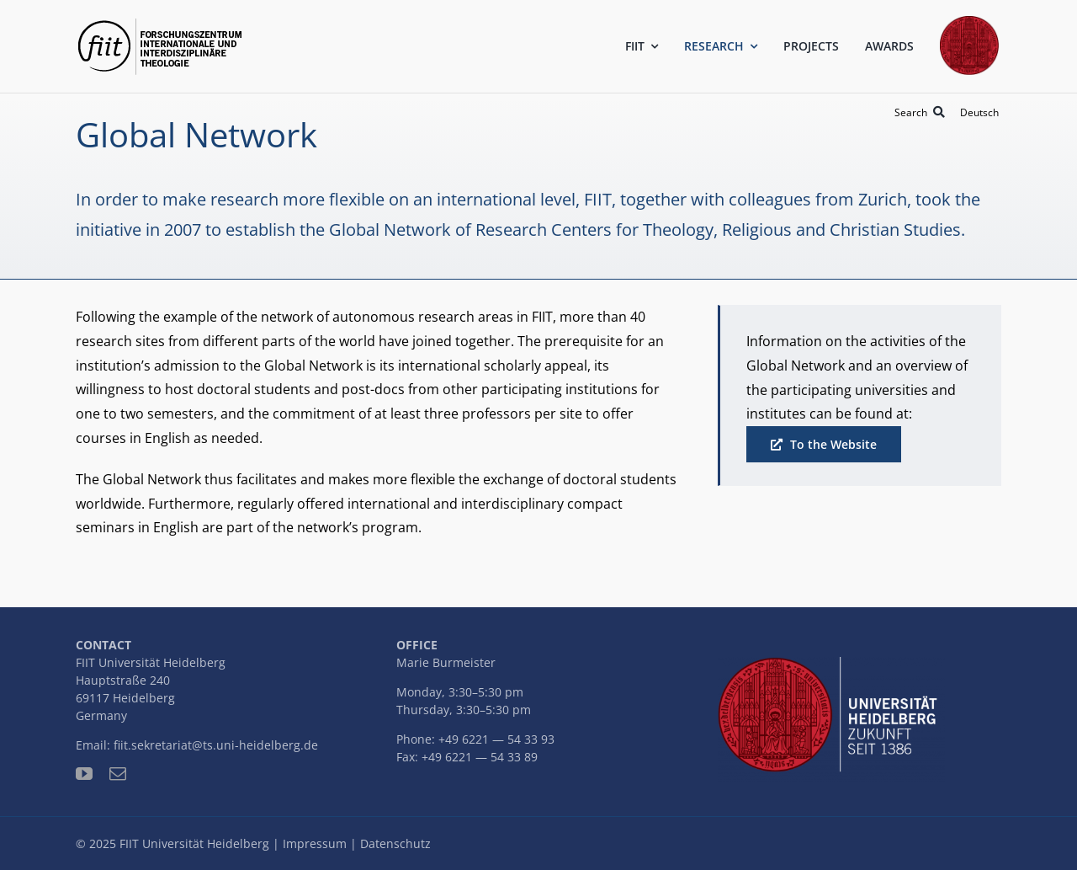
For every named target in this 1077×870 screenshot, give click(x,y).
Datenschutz (395, 843)
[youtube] (84, 774)
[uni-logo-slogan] (831, 663)
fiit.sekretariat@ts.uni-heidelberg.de (216, 745)
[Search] (922, 112)
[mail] (117, 774)
